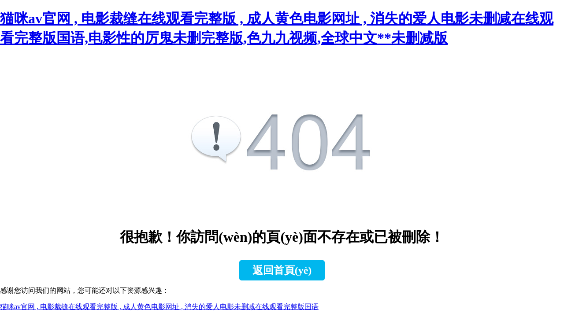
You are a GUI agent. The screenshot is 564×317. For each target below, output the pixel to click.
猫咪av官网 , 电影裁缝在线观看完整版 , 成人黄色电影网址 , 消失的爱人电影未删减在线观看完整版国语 (159, 306)
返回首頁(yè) (282, 270)
